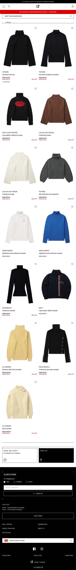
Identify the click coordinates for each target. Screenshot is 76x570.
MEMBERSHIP (42, 524)
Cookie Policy (69, 555)
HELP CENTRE (7, 524)
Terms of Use (38, 555)
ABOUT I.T (41, 528)
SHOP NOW (52, 12)
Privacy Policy (6, 555)
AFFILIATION (6, 532)
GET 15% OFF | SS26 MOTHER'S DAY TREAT (33, 12)
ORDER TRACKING (8, 528)
